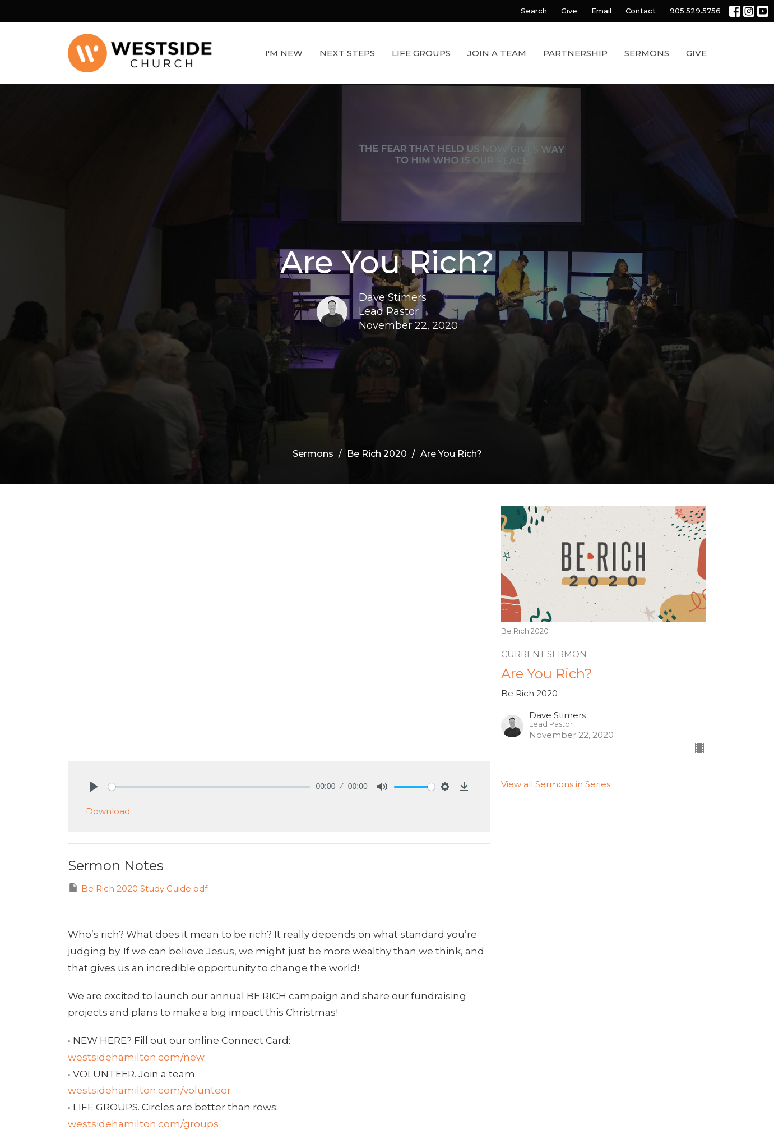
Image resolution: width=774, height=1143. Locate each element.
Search (534, 10)
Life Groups (421, 53)
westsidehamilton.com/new (136, 1057)
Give (569, 10)
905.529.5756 (695, 10)
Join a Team (496, 53)
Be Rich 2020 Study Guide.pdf (137, 888)
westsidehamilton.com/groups (143, 1124)
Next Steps (347, 53)
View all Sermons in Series (555, 784)
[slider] (209, 787)
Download (108, 811)
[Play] (94, 787)
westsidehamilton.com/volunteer (149, 1090)
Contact (640, 10)
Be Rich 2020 (377, 453)
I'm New (284, 53)
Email (601, 10)
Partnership (575, 53)
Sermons (646, 53)
